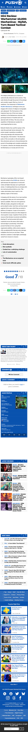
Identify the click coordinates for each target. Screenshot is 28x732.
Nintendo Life (12, 710)
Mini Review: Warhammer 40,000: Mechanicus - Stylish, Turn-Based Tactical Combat (14, 22)
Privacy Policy (20, 594)
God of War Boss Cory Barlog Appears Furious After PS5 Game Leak (14, 552)
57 (9, 470)
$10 (24, 434)
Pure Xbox (20, 710)
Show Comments (14, 374)
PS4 (17, 10)
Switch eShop (9, 404)
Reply (18, 364)
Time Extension (9, 713)
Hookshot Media (12, 703)
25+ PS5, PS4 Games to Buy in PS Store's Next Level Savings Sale (15, 539)
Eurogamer (19, 715)
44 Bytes (17, 704)
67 (9, 480)
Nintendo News (6, 715)
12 (17, 294)
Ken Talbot (12, 37)
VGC (24, 715)
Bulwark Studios (4, 411)
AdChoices (22, 704)
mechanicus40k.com (5, 429)
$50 (14, 434)
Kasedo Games (10, 10)
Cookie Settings (9, 600)
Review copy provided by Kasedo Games (14, 282)
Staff (14, 592)
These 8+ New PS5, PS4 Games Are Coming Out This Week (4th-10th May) (15, 572)
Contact (13, 594)
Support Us (7, 594)
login (21, 384)
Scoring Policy (14, 286)
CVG (18, 718)
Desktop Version (19, 600)
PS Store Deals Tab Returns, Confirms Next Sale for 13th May (13, 547)
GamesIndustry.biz (10, 718)
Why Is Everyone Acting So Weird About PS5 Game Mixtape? (15, 556)
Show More (14, 684)
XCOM (15, 180)
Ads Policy (15, 597)
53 (9, 489)
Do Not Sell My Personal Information (14, 706)
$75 (9, 434)
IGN (13, 715)
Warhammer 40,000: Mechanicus (5, 397)
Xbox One (3, 404)
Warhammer (23, 10)
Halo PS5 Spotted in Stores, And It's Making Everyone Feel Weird (15, 583)
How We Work (21, 592)
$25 (19, 434)
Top (4, 592)
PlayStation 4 (4, 401)
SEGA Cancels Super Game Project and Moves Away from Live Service (13, 578)
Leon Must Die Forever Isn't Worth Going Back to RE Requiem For (15, 566)
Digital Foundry (19, 713)
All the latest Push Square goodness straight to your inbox (14, 724)
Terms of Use (7, 597)
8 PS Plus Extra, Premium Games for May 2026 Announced (15, 561)
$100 (4, 434)
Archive (22, 597)
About (9, 592)
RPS (22, 718)
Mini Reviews (4, 13)
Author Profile (11, 364)
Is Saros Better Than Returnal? (14, 543)
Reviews (3, 10)
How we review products (14, 284)
